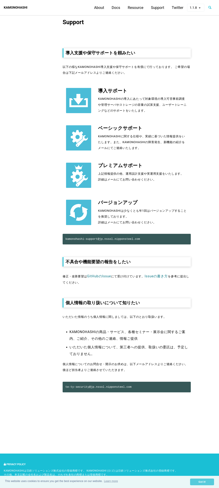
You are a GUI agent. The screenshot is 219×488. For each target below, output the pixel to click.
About (95, 7)
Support (153, 7)
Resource (132, 7)
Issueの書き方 (166, 307)
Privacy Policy (16, 464)
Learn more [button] (111, 481)
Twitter (174, 7)
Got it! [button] (202, 481)
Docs (112, 7)
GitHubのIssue (103, 307)
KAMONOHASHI (17, 7)
